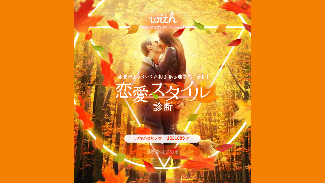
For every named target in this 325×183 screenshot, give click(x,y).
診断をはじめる (162, 151)
